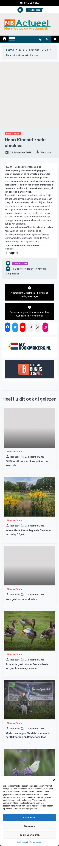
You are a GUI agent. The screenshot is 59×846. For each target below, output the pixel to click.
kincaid (42, 268)
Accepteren (29, 817)
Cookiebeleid (22, 842)
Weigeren (29, 826)
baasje (19, 268)
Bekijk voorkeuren (30, 835)
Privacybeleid (35, 842)
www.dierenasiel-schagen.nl (23, 245)
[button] (54, 779)
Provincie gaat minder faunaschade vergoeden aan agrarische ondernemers (27, 668)
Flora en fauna (12, 134)
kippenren (14, 273)
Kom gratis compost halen (21, 599)
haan (30, 268)
